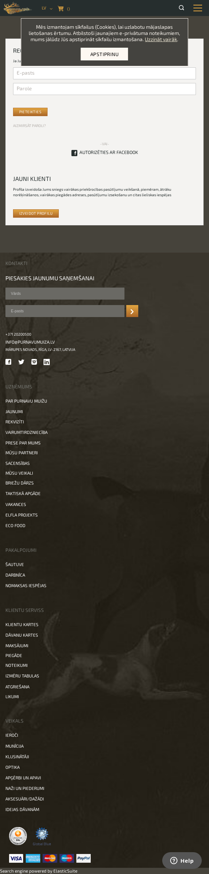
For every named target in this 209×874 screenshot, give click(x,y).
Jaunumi (14, 411)
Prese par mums (23, 442)
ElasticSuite (65, 870)
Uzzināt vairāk (161, 39)
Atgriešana (17, 686)
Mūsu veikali (19, 472)
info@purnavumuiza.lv (30, 341)
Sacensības (17, 463)
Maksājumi (16, 645)
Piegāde (13, 655)
